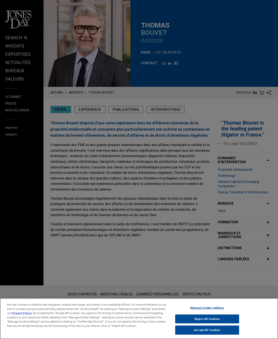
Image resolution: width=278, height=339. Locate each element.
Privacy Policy (22, 316)
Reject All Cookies (207, 322)
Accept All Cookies (207, 333)
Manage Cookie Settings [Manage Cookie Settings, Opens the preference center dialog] (207, 311)
